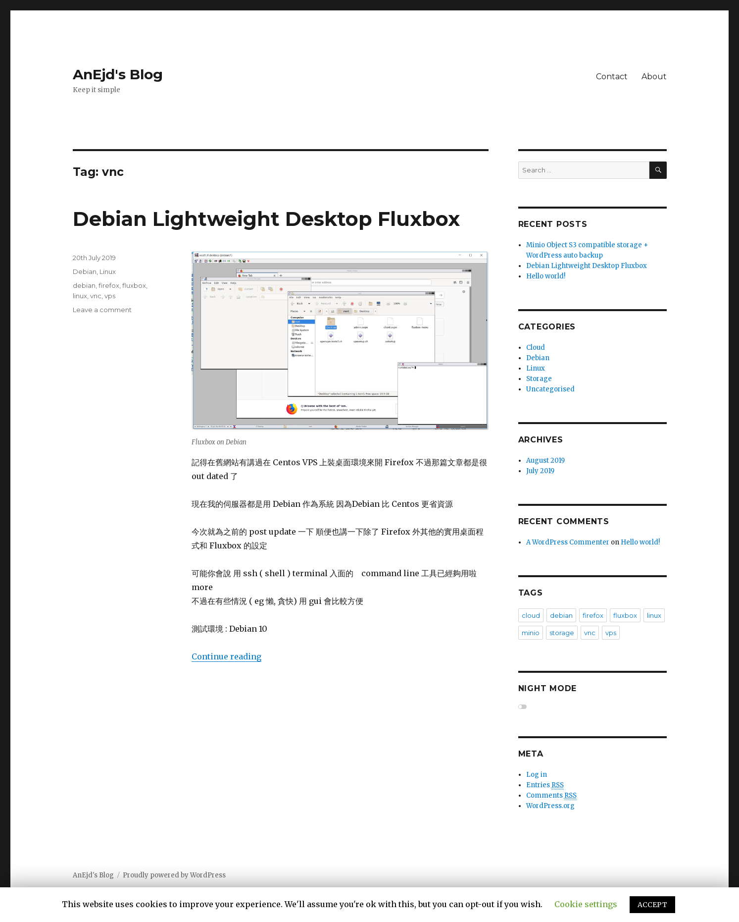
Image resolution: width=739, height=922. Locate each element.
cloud (531, 615)
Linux (107, 271)
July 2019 (540, 471)
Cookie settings (585, 904)
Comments (551, 795)
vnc (95, 296)
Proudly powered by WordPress (174, 875)
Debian (85, 271)
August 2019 (545, 460)
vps (109, 296)
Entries (545, 785)
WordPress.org (550, 806)
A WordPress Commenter (567, 542)
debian (84, 285)
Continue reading (226, 656)
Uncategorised (550, 389)
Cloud (535, 347)
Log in (536, 774)
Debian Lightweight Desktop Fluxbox (266, 219)
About (654, 76)
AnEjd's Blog (118, 74)
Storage (539, 379)
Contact (612, 76)
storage (561, 633)
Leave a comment (102, 310)
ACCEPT (652, 904)
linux (80, 296)
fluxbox (134, 285)
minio (531, 633)
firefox (109, 285)
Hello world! (545, 276)
